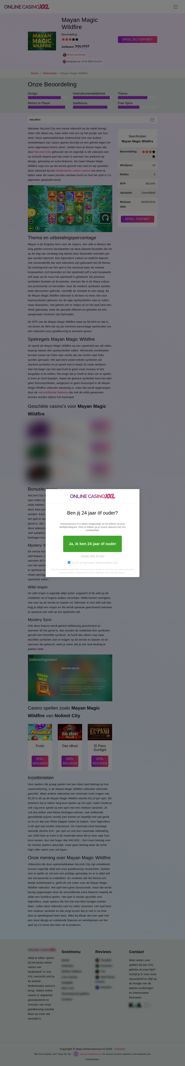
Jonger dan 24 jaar (92, 555)
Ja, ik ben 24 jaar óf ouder (92, 544)
